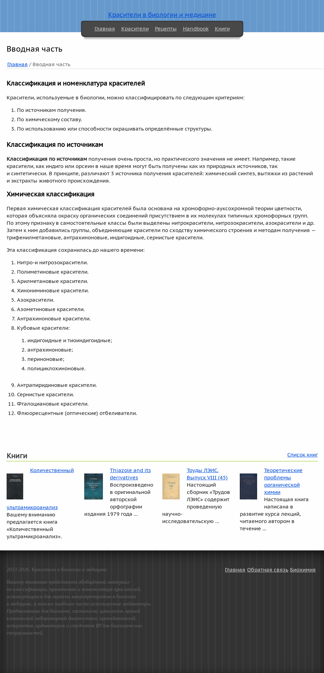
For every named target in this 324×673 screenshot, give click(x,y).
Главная (105, 28)
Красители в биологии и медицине (162, 15)
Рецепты (166, 28)
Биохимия (303, 569)
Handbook (196, 28)
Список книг (302, 454)
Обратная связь (267, 569)
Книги (222, 28)
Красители (135, 28)
